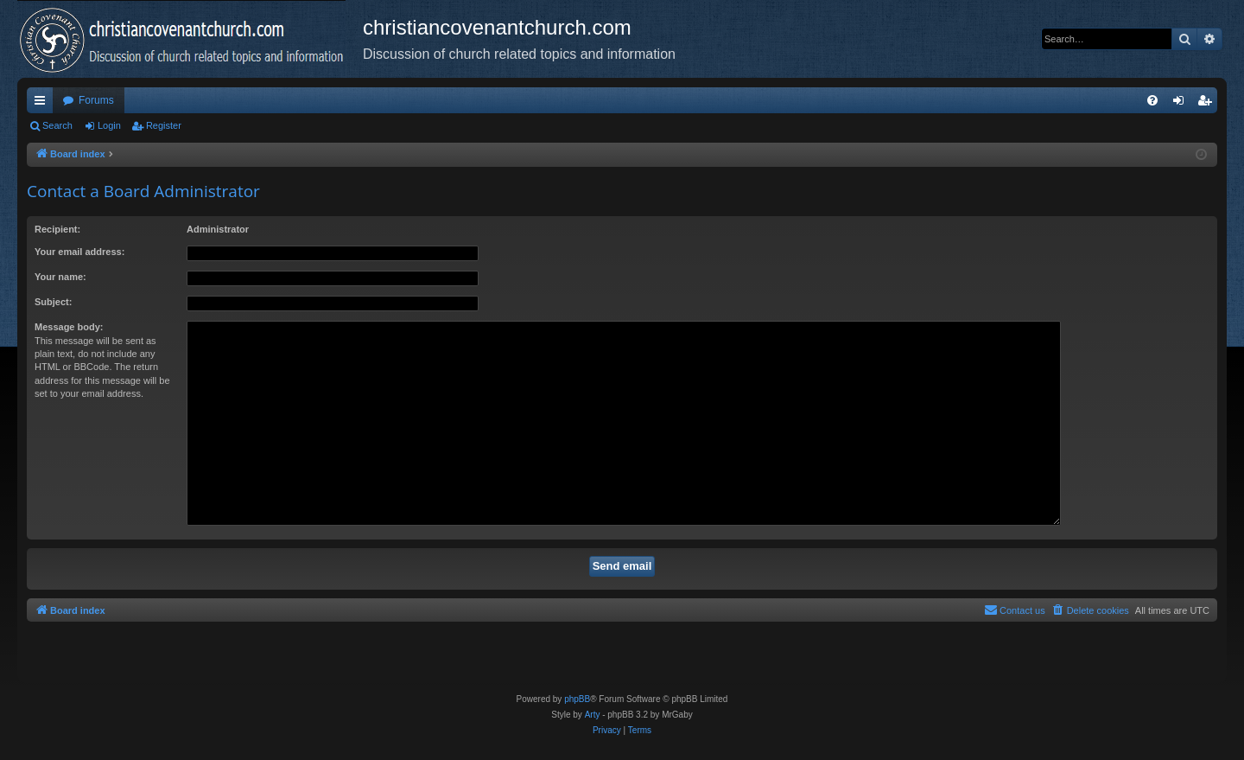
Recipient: (57, 229)
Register (163, 125)
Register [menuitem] (1208, 103)
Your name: (60, 276)
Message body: (69, 327)
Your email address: (79, 251)
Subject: (53, 302)
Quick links (43, 103)
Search (57, 125)
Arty (592, 714)
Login (109, 125)
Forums (96, 100)
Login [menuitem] (1182, 103)
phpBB (577, 699)
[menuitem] (1152, 100)
